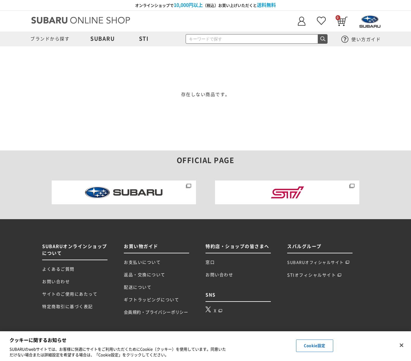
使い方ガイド (361, 39)
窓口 (210, 262)
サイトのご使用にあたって (69, 294)
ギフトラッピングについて (151, 300)
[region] (205, 346)
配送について (137, 287)
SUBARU (102, 38)
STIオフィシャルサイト (314, 275)
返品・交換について (144, 275)
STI (144, 38)
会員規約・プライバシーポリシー (156, 312)
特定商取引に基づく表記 (67, 307)
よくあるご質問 (58, 269)
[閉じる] (401, 345)
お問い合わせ (56, 282)
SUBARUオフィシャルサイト (318, 262)
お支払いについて (142, 262)
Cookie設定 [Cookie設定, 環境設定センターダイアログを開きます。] (314, 346)
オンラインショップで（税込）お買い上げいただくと (205, 5)
